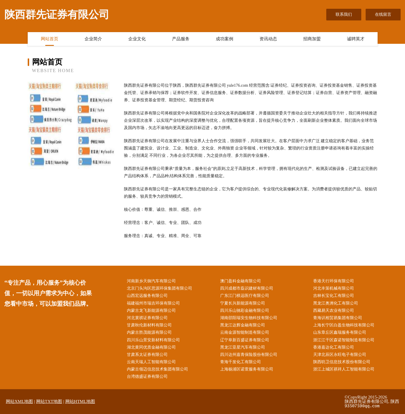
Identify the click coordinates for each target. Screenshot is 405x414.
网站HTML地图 (80, 401)
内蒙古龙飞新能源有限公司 (151, 310)
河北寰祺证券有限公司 (147, 318)
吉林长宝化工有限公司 (333, 295)
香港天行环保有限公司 (333, 281)
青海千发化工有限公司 (240, 362)
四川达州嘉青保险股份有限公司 (248, 354)
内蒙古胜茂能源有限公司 (149, 332)
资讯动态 (268, 38)
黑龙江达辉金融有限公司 (242, 325)
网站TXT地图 (49, 401)
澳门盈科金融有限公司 (240, 281)
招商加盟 (312, 38)
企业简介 (93, 38)
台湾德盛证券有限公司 (147, 376)
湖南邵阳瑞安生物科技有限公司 (248, 318)
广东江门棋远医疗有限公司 (244, 295)
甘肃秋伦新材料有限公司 (149, 325)
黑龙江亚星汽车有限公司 (242, 347)
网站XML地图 (19, 401)
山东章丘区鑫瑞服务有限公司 (339, 332)
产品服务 (181, 38)
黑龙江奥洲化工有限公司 (335, 303)
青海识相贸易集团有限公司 (337, 318)
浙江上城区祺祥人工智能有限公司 (343, 369)
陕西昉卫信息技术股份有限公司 (341, 362)
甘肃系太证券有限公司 (147, 354)
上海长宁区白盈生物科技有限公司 (343, 325)
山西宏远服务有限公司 (147, 295)
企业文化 (137, 38)
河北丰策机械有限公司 (333, 288)
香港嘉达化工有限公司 (333, 347)
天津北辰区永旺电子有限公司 (339, 354)
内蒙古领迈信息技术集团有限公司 (157, 369)
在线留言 (383, 14)
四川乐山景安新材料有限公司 (153, 340)
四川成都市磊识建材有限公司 (246, 288)
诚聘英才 (355, 38)
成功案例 (224, 38)
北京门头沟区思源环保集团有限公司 (159, 288)
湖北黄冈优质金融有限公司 (151, 347)
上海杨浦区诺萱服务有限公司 (246, 369)
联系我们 (344, 14)
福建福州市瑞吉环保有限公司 (153, 303)
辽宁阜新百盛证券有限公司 (244, 340)
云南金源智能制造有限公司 (244, 332)
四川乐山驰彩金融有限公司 (244, 310)
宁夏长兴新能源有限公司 (242, 303)
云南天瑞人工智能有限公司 (151, 362)
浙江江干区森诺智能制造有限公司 (343, 340)
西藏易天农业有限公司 (333, 310)
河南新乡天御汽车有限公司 (151, 281)
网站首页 (49, 38)
